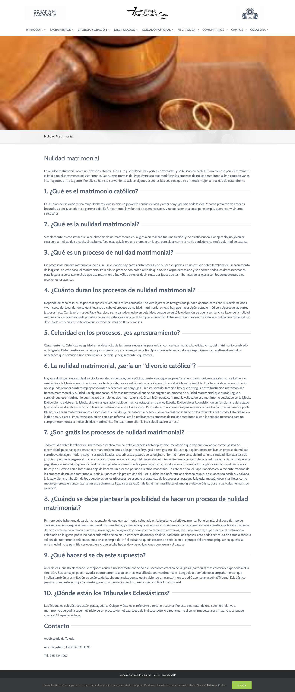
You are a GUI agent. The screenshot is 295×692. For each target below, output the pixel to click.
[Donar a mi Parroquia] (45, 7)
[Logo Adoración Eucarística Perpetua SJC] (250, 7)
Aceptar (241, 685)
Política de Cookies (216, 685)
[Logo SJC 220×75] (147, 7)
